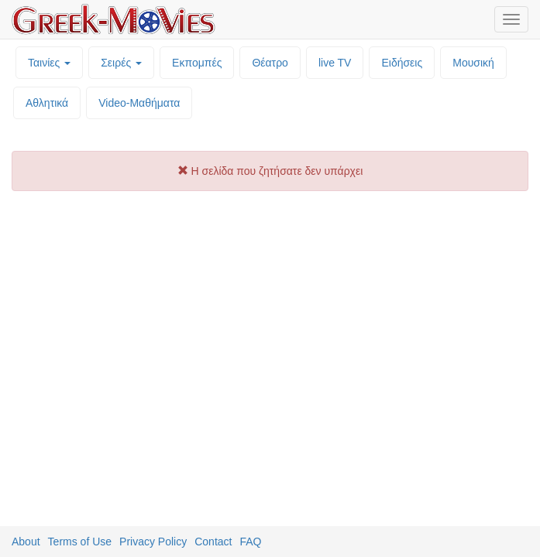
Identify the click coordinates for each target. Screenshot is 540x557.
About (26, 541)
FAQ (250, 541)
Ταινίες (49, 62)
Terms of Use (80, 541)
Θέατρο (270, 62)
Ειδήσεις (401, 62)
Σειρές (121, 62)
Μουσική (473, 62)
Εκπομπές (197, 62)
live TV (335, 62)
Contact (213, 541)
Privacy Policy (153, 541)
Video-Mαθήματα (139, 103)
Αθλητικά (47, 103)
